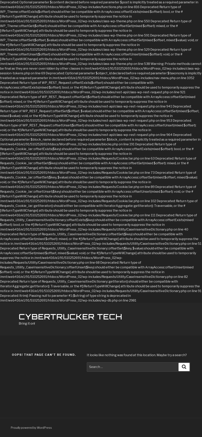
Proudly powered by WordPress (31, 427)
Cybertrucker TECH (70, 316)
